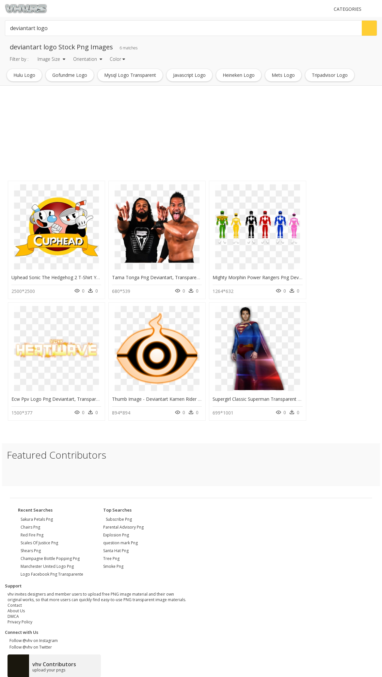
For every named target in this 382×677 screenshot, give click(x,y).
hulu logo (24, 75)
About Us (16, 607)
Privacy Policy (20, 618)
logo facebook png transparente (52, 570)
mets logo (283, 75)
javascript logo (189, 75)
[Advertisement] (125, 133)
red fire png (32, 531)
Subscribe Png (119, 515)
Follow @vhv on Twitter (30, 643)
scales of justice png (39, 539)
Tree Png (111, 555)
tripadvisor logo (330, 75)
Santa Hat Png (116, 547)
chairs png (30, 523)
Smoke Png (113, 563)
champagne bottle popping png (50, 555)
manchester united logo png (47, 563)
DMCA (13, 613)
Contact (15, 601)
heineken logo (239, 75)
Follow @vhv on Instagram (33, 637)
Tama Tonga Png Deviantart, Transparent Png (154, 276)
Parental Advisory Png (123, 523)
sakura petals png (37, 515)
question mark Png (120, 539)
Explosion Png (116, 531)
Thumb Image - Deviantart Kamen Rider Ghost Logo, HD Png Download (88, 395)
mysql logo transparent (130, 75)
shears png (31, 547)
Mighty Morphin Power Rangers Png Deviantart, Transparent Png (267, 276)
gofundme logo (69, 75)
